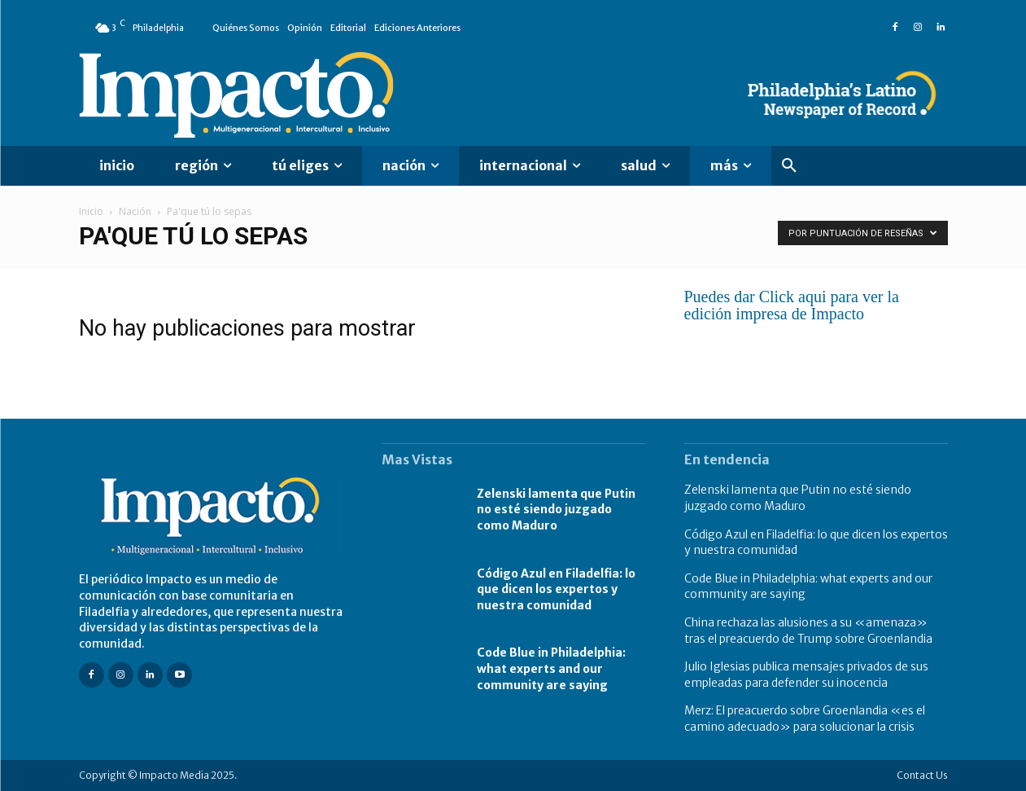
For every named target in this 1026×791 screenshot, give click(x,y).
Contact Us (922, 775)
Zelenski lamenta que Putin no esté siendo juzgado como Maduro (556, 509)
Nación (135, 211)
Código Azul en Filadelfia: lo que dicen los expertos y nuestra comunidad (556, 589)
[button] (789, 166)
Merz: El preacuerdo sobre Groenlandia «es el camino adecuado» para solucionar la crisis (804, 718)
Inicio (91, 211)
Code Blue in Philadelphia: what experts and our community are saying (551, 668)
